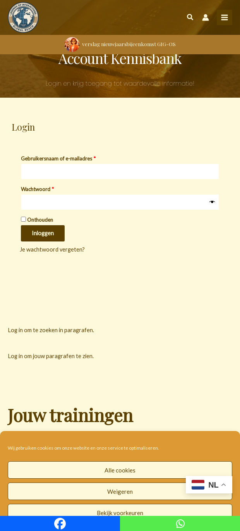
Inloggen (43, 233)
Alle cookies (120, 470)
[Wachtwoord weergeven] (212, 202)
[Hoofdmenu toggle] (224, 17)
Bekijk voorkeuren (120, 512)
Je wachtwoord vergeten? (52, 249)
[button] (190, 18)
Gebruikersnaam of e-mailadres (66, 157)
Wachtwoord (45, 188)
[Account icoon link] (205, 17)
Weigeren (120, 491)
